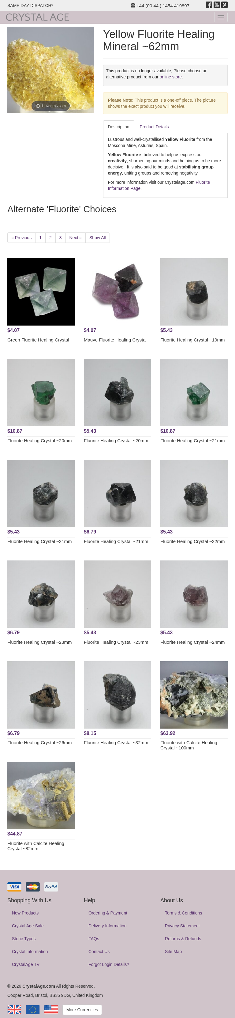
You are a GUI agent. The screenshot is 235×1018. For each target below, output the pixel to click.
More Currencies (82, 1009)
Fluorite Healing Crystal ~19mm (192, 339)
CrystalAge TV (25, 964)
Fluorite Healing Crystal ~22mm (192, 541)
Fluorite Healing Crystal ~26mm (39, 742)
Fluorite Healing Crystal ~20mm (39, 440)
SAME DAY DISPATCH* (30, 5)
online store (171, 76)
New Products (25, 913)
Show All (97, 237)
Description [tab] (118, 126)
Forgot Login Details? (108, 964)
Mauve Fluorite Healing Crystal (115, 339)
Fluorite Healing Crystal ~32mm (116, 742)
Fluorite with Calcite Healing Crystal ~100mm (188, 745)
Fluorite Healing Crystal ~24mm (192, 642)
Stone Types (24, 938)
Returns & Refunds (183, 938)
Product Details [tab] (154, 126)
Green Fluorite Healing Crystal (38, 339)
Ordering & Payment (107, 913)
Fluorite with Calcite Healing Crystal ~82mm (35, 846)
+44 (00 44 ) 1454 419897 (160, 5)
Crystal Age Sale (28, 925)
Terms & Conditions (183, 913)
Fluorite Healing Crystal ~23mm (39, 642)
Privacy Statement (182, 925)
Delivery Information (107, 925)
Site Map (173, 951)
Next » (75, 237)
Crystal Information (30, 951)
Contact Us (99, 951)
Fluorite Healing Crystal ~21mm (192, 440)
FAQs (93, 938)
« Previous (21, 237)
